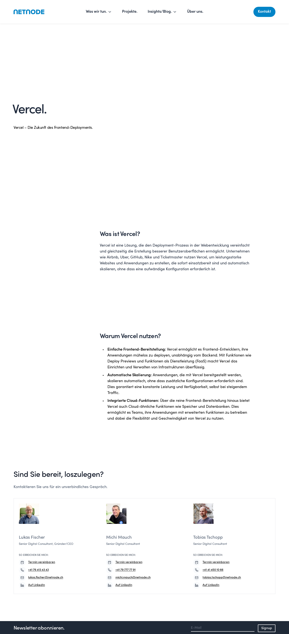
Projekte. (130, 12)
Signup (266, 628)
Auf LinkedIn (32, 585)
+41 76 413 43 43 (34, 570)
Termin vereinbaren (37, 562)
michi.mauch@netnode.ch (128, 577)
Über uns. (195, 12)
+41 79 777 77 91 (121, 570)
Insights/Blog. (162, 12)
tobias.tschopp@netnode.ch (217, 577)
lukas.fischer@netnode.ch (41, 577)
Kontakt (264, 12)
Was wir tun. (99, 12)
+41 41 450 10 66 (208, 570)
